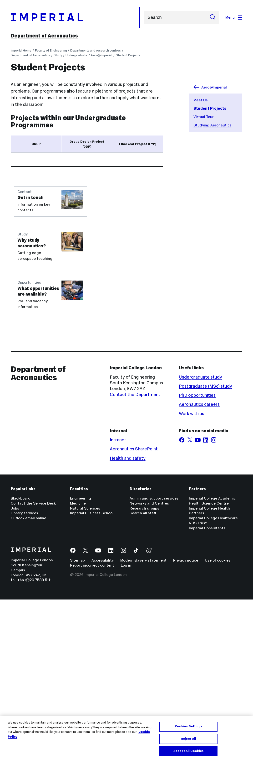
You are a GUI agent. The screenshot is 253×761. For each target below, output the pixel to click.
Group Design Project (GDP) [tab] (87, 144)
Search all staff (143, 674)
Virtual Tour (203, 117)
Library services (24, 674)
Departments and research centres (95, 50)
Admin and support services (154, 660)
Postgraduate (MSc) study (205, 548)
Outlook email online (28, 680)
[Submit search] (212, 17)
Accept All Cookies (188, 751)
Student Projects (128, 55)
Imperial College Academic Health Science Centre (212, 662)
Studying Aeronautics (212, 125)
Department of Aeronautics (44, 35)
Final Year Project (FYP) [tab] (137, 144)
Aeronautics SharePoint (134, 610)
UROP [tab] (36, 144)
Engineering (80, 660)
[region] (126, 738)
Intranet (118, 601)
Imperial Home (21, 50)
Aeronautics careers (199, 566)
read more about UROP (52, 214)
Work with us (191, 575)
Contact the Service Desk (33, 664)
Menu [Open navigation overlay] (233, 17)
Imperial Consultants (207, 690)
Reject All (188, 739)
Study (58, 55)
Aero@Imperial (101, 55)
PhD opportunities (197, 557)
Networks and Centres (149, 664)
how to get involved (103, 214)
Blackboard (20, 660)
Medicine (78, 664)
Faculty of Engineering (51, 50)
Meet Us (200, 100)
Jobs (15, 669)
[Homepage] (75, 17)
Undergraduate (76, 55)
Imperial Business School (91, 674)
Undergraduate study (200, 538)
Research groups (144, 669)
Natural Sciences (85, 669)
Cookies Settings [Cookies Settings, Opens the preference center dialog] (188, 726)
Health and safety (128, 619)
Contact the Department (135, 556)
